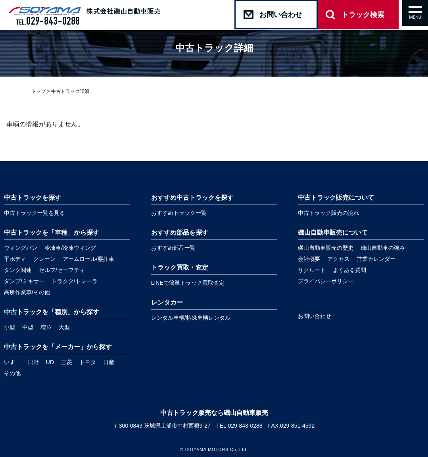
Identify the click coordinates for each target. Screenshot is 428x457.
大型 (64, 327)
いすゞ (12, 362)
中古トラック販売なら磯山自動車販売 (214, 412)
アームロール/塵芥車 (88, 259)
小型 (9, 327)
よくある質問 (349, 270)
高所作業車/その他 (27, 292)
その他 (12, 373)
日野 (33, 362)
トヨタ (87, 362)
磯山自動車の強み (383, 248)
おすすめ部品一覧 (173, 248)
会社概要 (309, 259)
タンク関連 (18, 270)
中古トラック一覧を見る (34, 213)
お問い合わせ (314, 316)
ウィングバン (20, 248)
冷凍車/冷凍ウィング (70, 248)
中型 (27, 327)
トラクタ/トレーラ (75, 281)
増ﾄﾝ (46, 327)
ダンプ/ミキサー (24, 281)
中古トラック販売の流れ (328, 213)
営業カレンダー (376, 259)
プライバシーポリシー (325, 281)
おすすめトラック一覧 (179, 213)
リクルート (312, 270)
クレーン (44, 259)
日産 (108, 362)
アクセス (338, 259)
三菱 (66, 362)
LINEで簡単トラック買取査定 (188, 283)
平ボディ (15, 259)
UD (50, 362)
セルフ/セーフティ (62, 270)
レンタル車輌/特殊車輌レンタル (190, 317)
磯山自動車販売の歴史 (325, 248)
